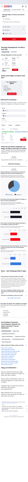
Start (10, 415)
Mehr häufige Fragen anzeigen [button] (14, 297)
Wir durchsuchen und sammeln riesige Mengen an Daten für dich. (14, 409)
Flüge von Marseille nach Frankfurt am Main (10, 351)
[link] (12, 94)
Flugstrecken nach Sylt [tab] (20, 336)
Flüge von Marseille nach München (8, 354)
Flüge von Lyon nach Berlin (7, 347)
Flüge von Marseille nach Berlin (8, 349)
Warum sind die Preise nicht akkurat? (14, 411)
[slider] (2, 121)
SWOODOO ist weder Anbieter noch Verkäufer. (14, 406)
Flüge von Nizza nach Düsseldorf (8, 359)
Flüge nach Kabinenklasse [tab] (7, 336)
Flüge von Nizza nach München (7, 356)
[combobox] (7, 19)
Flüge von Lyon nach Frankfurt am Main (9, 362)
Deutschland (15, 415)
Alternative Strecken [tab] (6, 330)
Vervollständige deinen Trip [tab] (18, 339)
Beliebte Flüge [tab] (16, 330)
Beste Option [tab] (14, 51)
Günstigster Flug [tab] (5, 51)
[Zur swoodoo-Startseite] (8, 6)
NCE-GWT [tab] (14, 157)
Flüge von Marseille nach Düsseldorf (9, 352)
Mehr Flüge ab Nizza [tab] (6, 339)
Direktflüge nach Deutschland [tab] (8, 333)
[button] (2, 6)
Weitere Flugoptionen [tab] (6, 341)
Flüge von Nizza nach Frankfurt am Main (9, 361)
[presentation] (6, 16)
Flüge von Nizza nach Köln (6, 364)
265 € (3, 16)
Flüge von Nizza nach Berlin (7, 357)
